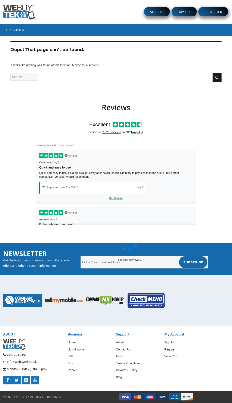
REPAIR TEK (213, 12)
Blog (119, 377)
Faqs (119, 356)
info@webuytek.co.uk (20, 362)
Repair (72, 370)
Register (169, 349)
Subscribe (193, 262)
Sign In (169, 342)
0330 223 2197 (15, 355)
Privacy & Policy (126, 370)
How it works (76, 349)
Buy (70, 363)
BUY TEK (184, 12)
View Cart (170, 356)
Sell (70, 356)
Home (72, 342)
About (120, 342)
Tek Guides (15, 30)
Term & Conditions (128, 363)
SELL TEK (157, 12)
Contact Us (123, 349)
